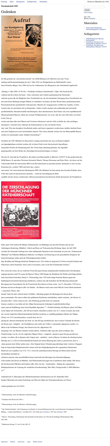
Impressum (4, 442)
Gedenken (46, 412)
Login (28, 442)
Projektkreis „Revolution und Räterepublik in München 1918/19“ (96, 42)
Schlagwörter (32, 2)
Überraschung (88, 12)
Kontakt (12, 442)
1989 (88, 17)
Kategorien (20, 2)
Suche (87, 10)
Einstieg (4, 2)
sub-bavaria (21, 442)
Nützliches (43, 2)
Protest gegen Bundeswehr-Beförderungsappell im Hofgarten (96, 28)
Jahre (12, 2)
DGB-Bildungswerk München (95, 39)
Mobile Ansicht (37, 442)
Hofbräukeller (90, 40)
